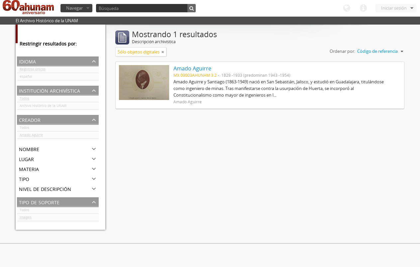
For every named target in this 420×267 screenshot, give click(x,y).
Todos (24, 99)
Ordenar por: (342, 51)
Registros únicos (33, 70)
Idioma (346, 8)
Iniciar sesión (394, 8)
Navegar (74, 8)
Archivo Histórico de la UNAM (43, 107)
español (26, 77)
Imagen (25, 218)
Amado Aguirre (31, 136)
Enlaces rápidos (363, 8)
